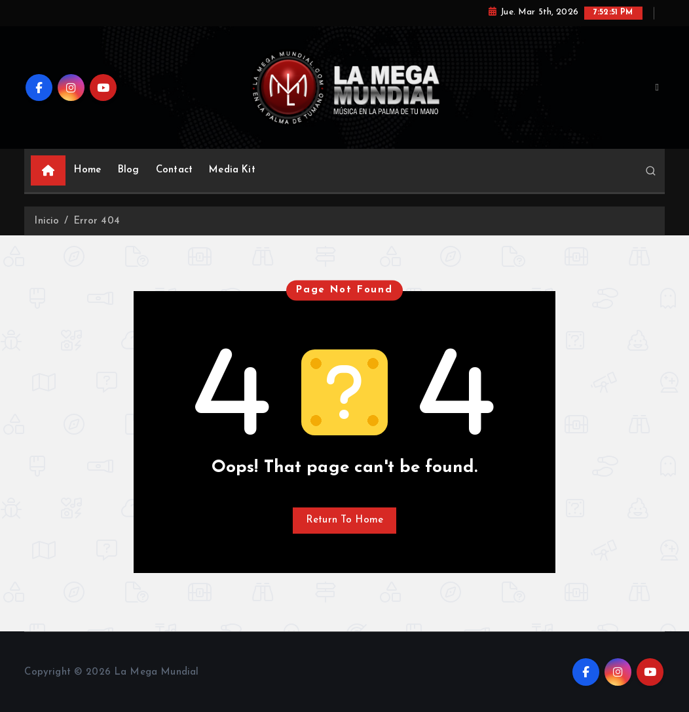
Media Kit (232, 170)
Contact (174, 170)
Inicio (46, 221)
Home (88, 170)
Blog (129, 170)
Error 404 (96, 221)
